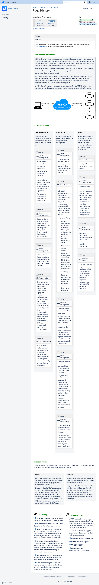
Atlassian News (82, 576)
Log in (95, 2)
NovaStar (40, 23)
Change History (41, 46)
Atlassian (65, 581)
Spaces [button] (14, 2)
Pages (35, 7)
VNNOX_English (13, 8)
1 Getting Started (52, 7)
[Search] (75, 2)
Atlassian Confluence (56, 576)
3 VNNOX (42, 7)
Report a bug (71, 576)
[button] (8, 582)
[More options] (96, 8)
